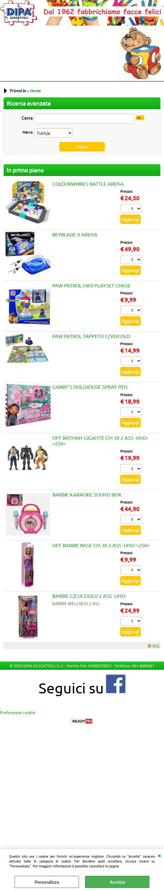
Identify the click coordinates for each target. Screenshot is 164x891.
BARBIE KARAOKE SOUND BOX (86, 494)
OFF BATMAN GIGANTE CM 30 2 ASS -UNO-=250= (100, 440)
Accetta (117, 882)
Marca (27, 132)
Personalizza (47, 882)
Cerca (27, 117)
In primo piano (25, 170)
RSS (155, 646)
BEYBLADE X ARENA (74, 234)
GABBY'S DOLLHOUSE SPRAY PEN (90, 387)
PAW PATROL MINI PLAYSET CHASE (91, 285)
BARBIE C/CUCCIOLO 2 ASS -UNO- (89, 596)
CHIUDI (159, 855)
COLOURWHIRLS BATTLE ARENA (88, 184)
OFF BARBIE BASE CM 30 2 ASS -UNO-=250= (101, 545)
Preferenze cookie (17, 712)
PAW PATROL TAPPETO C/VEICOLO (91, 336)
